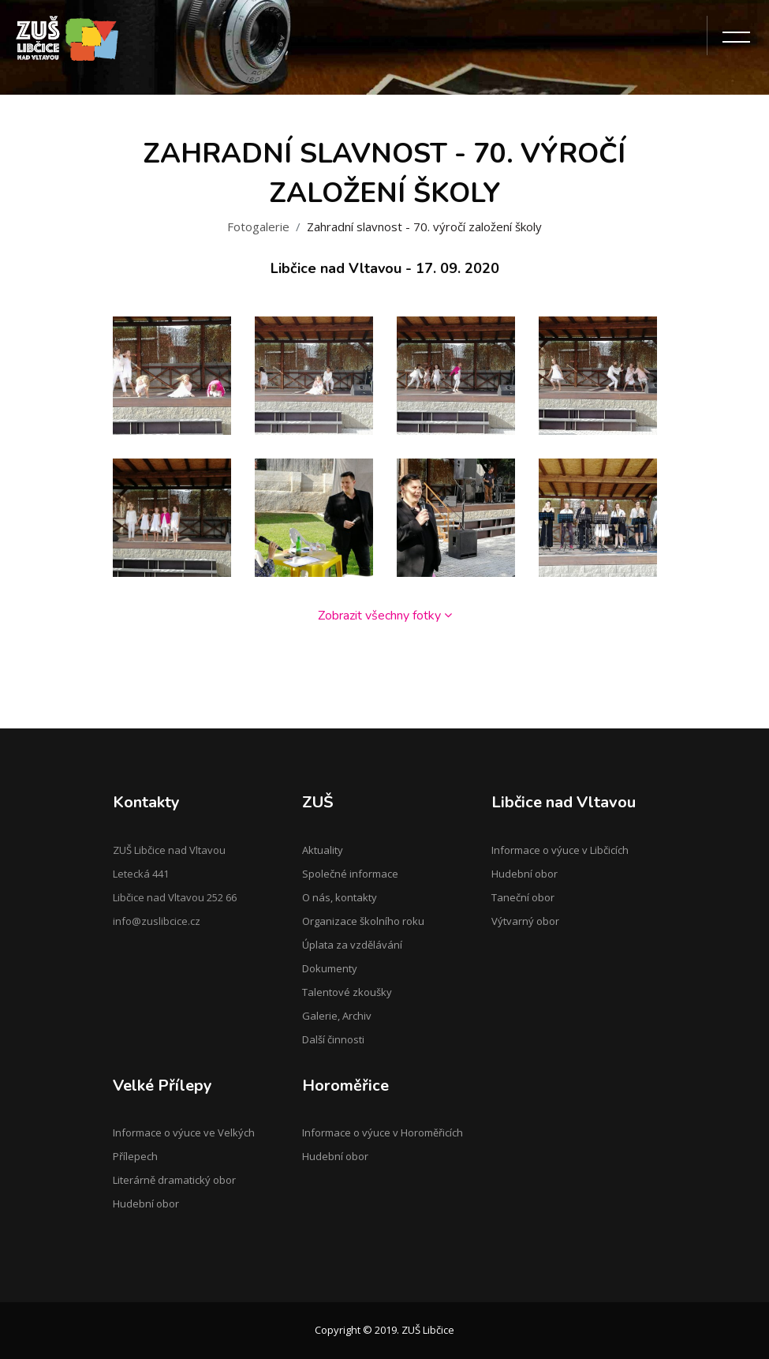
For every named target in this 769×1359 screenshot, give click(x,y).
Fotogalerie (258, 226)
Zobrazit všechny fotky (385, 615)
